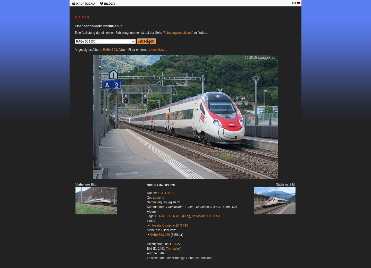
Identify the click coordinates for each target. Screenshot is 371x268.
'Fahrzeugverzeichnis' (178, 33)
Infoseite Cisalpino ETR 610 (169, 225)
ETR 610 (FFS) (179, 216)
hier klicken (158, 50)
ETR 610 (161, 216)
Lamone (158, 197)
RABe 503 (110, 50)
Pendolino (198, 216)
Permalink (173, 248)
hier (197, 258)
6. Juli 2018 (165, 193)
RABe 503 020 (160, 235)
